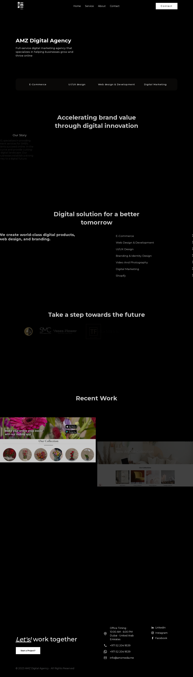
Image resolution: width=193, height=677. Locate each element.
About (102, 6)
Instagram (159, 632)
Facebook (159, 638)
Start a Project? (28, 650)
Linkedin (158, 627)
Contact (115, 6)
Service (89, 6)
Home (77, 6)
